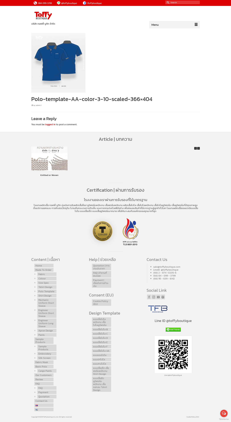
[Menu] (174, 24)
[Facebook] (149, 297)
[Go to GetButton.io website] (224, 419)
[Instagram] (154, 297)
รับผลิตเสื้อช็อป (79, 205)
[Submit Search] (167, 2)
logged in (50, 124)
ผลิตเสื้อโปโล (129, 205)
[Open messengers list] (224, 413)
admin (38, 105)
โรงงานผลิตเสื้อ (41, 205)
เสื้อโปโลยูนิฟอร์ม (162, 205)
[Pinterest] (163, 297)
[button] (198, 148)
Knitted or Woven (49, 175)
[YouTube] (158, 297)
